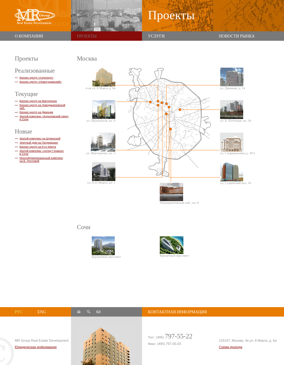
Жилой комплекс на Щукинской (40, 138)
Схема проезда (230, 347)
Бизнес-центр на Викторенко (38, 100)
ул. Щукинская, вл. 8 (100, 111)
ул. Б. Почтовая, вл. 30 (235, 111)
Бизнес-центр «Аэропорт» (37, 77)
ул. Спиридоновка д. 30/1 (237, 144)
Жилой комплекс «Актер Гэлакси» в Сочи (42, 152)
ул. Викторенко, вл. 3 (100, 144)
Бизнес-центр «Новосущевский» (41, 81)
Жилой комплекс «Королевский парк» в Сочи (44, 118)
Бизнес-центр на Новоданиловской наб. (42, 106)
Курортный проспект (106, 247)
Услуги (156, 36)
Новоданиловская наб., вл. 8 (179, 193)
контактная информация (177, 312)
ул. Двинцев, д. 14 (232, 79)
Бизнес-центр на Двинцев (36, 112)
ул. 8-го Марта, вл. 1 (101, 173)
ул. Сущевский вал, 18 (235, 173)
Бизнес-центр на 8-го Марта (38, 146)
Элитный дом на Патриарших (39, 142)
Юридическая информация (36, 347)
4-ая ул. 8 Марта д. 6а (100, 79)
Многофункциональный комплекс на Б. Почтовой (41, 159)
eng (42, 312)
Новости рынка (237, 36)
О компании (29, 36)
